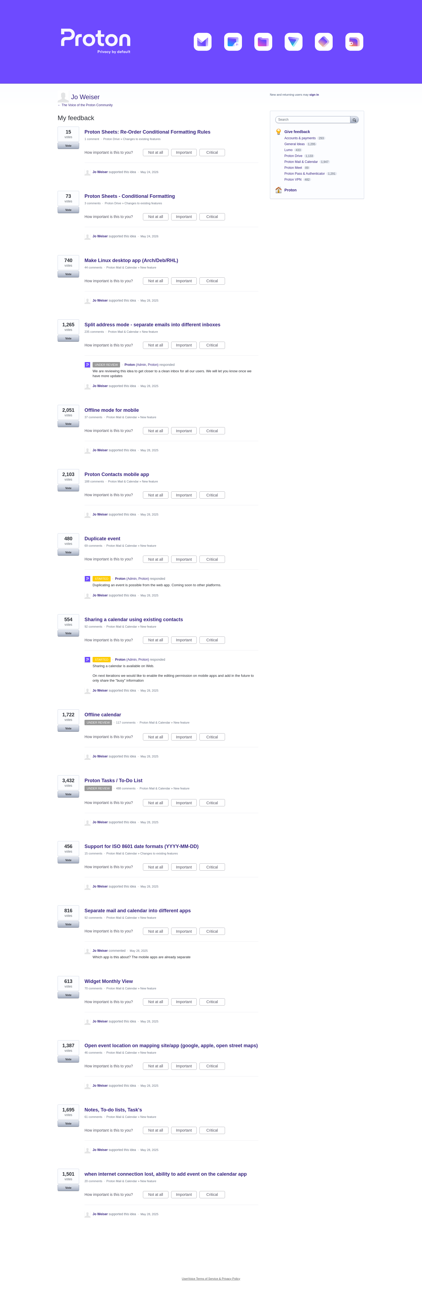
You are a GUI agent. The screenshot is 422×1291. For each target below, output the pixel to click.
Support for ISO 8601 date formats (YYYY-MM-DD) (142, 846)
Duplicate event (102, 538)
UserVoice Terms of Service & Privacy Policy (211, 1278)
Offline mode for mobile (112, 410)
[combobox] (314, 119)
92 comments (93, 626)
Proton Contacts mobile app (117, 474)
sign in (314, 94)
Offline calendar (103, 714)
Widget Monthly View (109, 981)
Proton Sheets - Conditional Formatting (130, 196)
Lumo (288, 150)
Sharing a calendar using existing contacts (134, 619)
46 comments (93, 1052)
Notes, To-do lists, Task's (113, 1110)
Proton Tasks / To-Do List (113, 780)
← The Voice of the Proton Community (85, 105)
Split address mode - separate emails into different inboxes (152, 324)
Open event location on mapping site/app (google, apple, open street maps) (171, 1045)
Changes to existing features (141, 139)
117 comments (125, 722)
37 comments (93, 417)
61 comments (93, 1116)
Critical (215, 153)
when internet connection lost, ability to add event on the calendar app (166, 1174)
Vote (68, 145)
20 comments (93, 1181)
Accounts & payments (300, 138)
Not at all (158, 153)
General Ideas (295, 144)
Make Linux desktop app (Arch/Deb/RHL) (131, 260)
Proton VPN (293, 179)
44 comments (93, 267)
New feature (148, 267)
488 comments (125, 788)
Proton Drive (111, 139)
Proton (290, 190)
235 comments (94, 331)
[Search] (354, 119)
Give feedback (297, 132)
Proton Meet (293, 168)
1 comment (92, 139)
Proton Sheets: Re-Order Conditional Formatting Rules (147, 132)
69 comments (93, 545)
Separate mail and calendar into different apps (138, 910)
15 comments (93, 853)
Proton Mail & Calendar (121, 267)
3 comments (93, 203)
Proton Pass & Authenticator (305, 174)
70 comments (93, 988)
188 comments (94, 481)
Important (186, 153)
